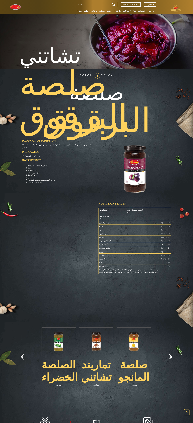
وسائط (102, 11)
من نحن (150, 11)
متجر (109, 11)
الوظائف (94, 11)
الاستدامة (142, 11)
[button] (22, 356)
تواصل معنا (82, 11)
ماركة (117, 11)
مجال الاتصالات (130, 11)
